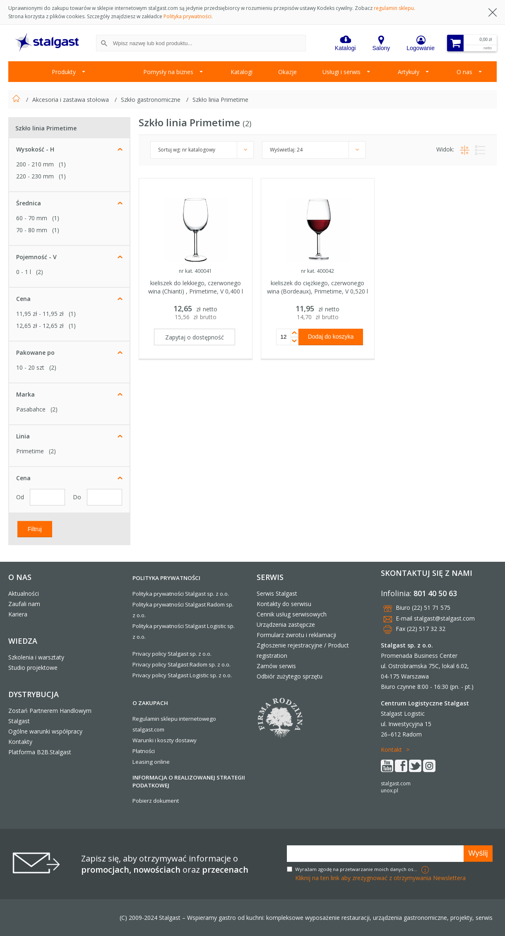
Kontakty (20, 742)
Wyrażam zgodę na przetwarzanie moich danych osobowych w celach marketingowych (357, 869)
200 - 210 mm (35, 164)
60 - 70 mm (31, 218)
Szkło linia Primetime (220, 99)
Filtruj (35, 528)
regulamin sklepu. (394, 8)
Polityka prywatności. (188, 16)
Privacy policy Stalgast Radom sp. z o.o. (181, 664)
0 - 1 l (23, 272)
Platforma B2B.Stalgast (39, 752)
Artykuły (408, 72)
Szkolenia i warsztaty (36, 657)
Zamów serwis (276, 666)
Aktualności (23, 593)
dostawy (186, 740)
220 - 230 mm (35, 176)
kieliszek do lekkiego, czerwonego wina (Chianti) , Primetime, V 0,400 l (195, 287)
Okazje (287, 72)
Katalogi (241, 72)
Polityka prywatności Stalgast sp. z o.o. (180, 593)
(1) (62, 164)
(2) (39, 272)
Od (21, 497)
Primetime (30, 451)
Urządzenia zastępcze (286, 624)
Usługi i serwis (341, 72)
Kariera (17, 614)
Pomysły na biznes (168, 72)
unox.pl (389, 790)
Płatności (143, 751)
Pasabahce (31, 409)
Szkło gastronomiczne (151, 99)
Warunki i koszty (153, 740)
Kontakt (391, 749)
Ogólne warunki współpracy (45, 731)
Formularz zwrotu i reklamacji (296, 635)
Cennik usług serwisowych (292, 614)
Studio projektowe (33, 667)
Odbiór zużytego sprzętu (289, 676)
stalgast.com (396, 783)
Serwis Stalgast (277, 593)
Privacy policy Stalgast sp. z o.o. (172, 653)
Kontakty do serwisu (284, 604)
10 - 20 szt (30, 367)
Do (78, 497)
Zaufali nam (24, 604)
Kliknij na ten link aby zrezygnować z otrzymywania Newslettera (380, 878)
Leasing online (151, 761)
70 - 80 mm (31, 230)
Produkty (64, 72)
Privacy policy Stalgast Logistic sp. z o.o (181, 675)
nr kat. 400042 (317, 270)
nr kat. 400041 (195, 270)
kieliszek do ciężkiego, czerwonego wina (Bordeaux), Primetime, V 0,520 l (317, 287)
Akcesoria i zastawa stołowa (71, 99)
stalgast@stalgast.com (444, 618)
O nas (464, 72)
